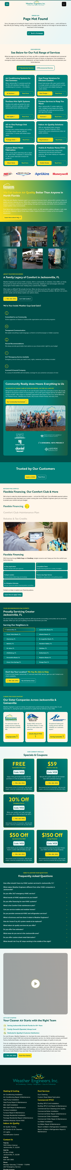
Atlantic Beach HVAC (35, 733)
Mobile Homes (44, 163)
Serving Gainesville (57, 734)
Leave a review (30, 475)
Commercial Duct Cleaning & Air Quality (51, 1106)
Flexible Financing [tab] (16, 504)
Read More (26, 93)
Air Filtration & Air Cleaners (12, 1127)
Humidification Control (11, 1132)
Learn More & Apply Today (13, 592)
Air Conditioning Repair (11, 1095)
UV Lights (6, 1130)
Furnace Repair (8, 1110)
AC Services (11, 93)
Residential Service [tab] (26, 68)
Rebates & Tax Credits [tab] (18, 516)
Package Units (12, 140)
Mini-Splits (11, 117)
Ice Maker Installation (45, 1119)
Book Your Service (25, 1053)
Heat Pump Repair (9, 1100)
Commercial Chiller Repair (47, 1117)
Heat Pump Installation (11, 1097)
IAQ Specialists (12, 734)
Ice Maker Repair (43, 1122)
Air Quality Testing (9, 1125)
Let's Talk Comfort (25, 299)
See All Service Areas (28, 678)
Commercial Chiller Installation (48, 1114)
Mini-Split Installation (10, 1103)
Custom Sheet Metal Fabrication (49, 1095)
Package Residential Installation (14, 1113)
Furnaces (44, 117)
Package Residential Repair (12, 1116)
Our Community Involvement (17, 401)
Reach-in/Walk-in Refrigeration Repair (51, 1127)
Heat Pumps (44, 93)
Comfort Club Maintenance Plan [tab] (24, 510)
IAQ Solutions (44, 140)
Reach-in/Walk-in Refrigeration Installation (52, 1125)
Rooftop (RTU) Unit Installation (48, 1101)
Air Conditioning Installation (12, 1092)
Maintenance (25, 1095)
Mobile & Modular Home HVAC (14, 1118)
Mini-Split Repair (9, 1105)
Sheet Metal (11, 163)
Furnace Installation (10, 1108)
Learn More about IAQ (13, 217)
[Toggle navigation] (7, 4)
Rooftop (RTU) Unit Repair (47, 1104)
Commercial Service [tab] (45, 68)
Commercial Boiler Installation (48, 1109)
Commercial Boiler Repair (46, 1112)
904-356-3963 (10, 299)
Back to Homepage (35, 33)
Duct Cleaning (43, 1092)
